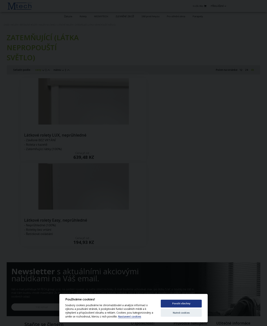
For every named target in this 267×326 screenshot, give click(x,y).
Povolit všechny (181, 303)
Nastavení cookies (129, 316)
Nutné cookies (181, 312)
